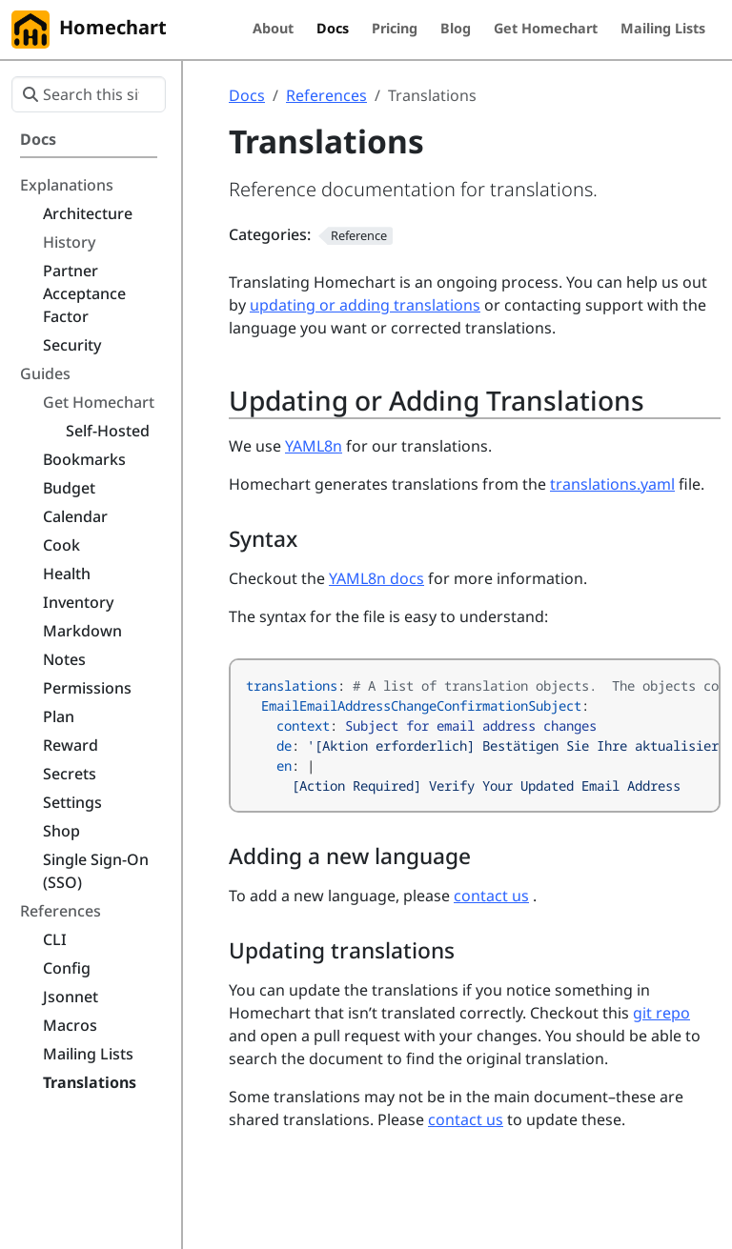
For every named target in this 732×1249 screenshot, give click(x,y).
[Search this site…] (88, 94)
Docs (247, 95)
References (326, 95)
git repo (661, 1012)
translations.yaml (612, 483)
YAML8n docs (376, 578)
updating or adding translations (365, 304)
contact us (491, 895)
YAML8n (313, 445)
